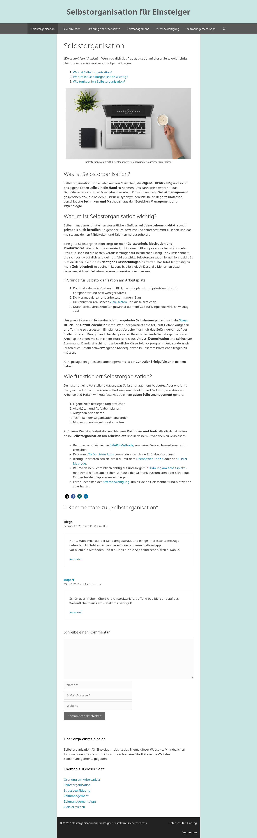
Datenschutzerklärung (183, 823)
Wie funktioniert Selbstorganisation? (99, 81)
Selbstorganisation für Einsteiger (128, 11)
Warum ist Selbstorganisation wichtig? (100, 77)
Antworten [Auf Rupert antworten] (75, 612)
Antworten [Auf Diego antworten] (75, 559)
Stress (183, 320)
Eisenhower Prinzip (150, 459)
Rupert (69, 580)
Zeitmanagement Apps (201, 29)
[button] (67, 496)
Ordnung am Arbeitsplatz (104, 29)
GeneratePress (137, 823)
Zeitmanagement (138, 29)
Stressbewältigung (167, 29)
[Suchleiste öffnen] (224, 28)
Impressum (189, 832)
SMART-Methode (121, 445)
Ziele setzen (118, 302)
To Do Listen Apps (101, 454)
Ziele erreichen (71, 29)
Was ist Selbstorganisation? (92, 72)
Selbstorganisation (43, 29)
